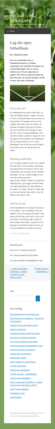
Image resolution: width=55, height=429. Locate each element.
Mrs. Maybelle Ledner (19, 55)
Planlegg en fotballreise (20, 370)
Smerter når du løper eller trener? (24, 325)
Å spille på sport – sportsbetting (23, 374)
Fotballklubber (23, 233)
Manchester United (18, 358)
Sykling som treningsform (20, 354)
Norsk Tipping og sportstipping (23, 362)
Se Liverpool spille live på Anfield (24, 255)
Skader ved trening (18, 329)
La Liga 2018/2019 (18, 366)
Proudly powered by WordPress (23, 413)
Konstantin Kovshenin (30, 416)
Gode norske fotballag (19, 389)
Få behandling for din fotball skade (24, 314)
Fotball (14, 233)
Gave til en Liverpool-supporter (23, 250)
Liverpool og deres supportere (22, 350)
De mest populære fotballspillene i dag (26, 260)
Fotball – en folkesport (22, 18)
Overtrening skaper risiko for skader (25, 333)
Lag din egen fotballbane (20, 378)
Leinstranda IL (16, 397)
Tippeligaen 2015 (17, 393)
